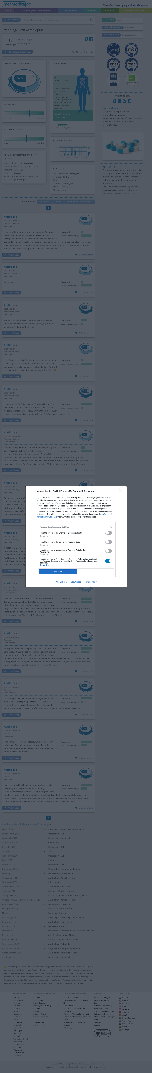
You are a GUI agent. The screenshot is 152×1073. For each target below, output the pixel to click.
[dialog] (76, 536)
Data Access (76, 582)
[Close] (121, 491)
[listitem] (76, 527)
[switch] (108, 533)
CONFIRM (58, 572)
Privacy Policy (90, 582)
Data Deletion (61, 582)
